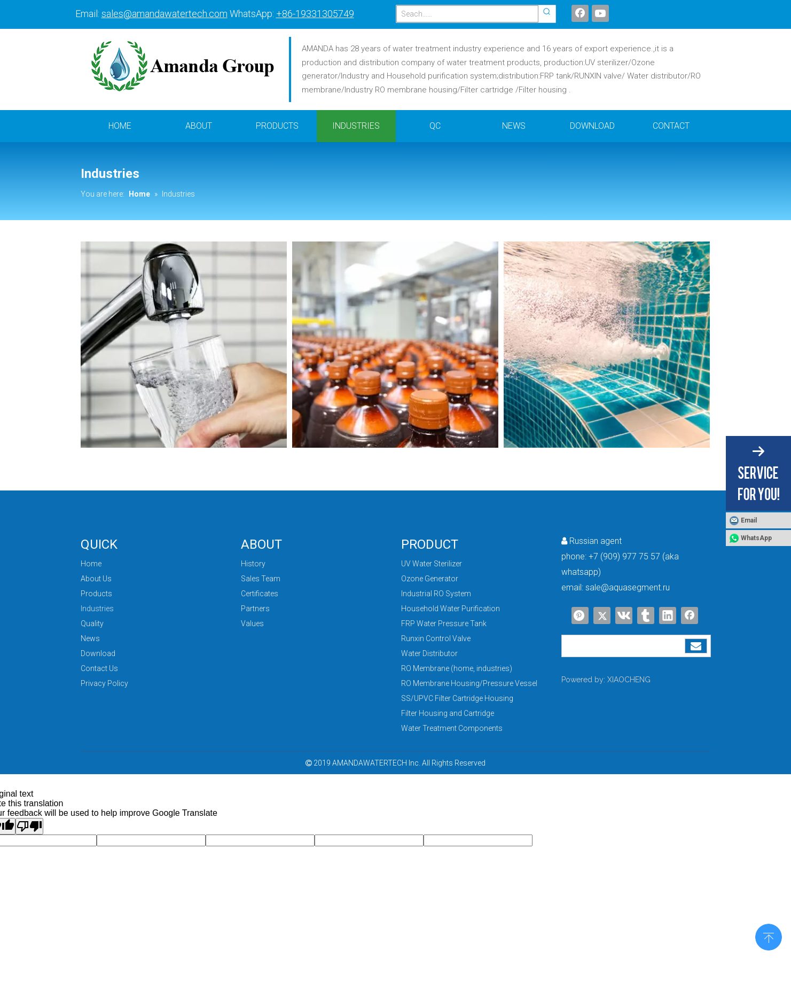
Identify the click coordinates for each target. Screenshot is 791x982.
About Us (96, 578)
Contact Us (99, 668)
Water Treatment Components (452, 728)
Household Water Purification (450, 608)
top (769, 936)
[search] (623, 646)
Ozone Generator (429, 578)
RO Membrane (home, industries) (456, 668)
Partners (255, 608)
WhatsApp (756, 538)
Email (749, 520)
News (90, 638)
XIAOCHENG (629, 679)
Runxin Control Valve (436, 638)
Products (96, 593)
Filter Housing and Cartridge (447, 713)
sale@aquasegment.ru (627, 587)
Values (252, 623)
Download (98, 653)
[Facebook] (580, 13)
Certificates (259, 593)
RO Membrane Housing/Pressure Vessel (469, 683)
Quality (92, 623)
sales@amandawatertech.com (164, 13)
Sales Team (260, 578)
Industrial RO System (436, 593)
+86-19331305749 (315, 13)
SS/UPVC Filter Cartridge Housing (457, 698)
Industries (97, 608)
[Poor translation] (29, 826)
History (253, 563)
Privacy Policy (104, 683)
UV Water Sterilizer (431, 563)
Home (91, 563)
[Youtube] (600, 13)
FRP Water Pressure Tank (444, 623)
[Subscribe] (696, 645)
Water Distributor (429, 653)
